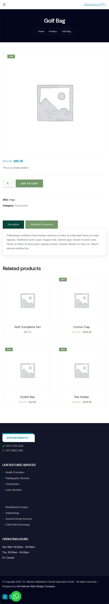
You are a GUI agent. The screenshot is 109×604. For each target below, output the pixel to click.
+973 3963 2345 (12, 450)
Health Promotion (15, 472)
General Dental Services (19, 519)
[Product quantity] (9, 183)
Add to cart (29, 183)
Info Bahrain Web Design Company (36, 586)
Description (13, 224)
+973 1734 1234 (12, 446)
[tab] (13, 224)
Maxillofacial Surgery (17, 507)
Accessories (21, 205)
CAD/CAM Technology (18, 524)
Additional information (41, 224)
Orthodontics (12, 484)
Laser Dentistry (14, 490)
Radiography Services (18, 478)
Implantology (12, 513)
